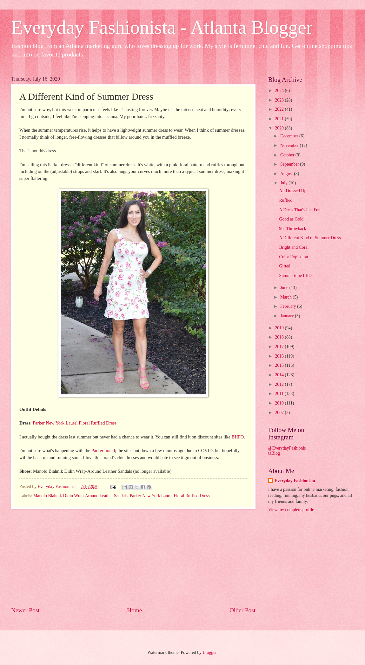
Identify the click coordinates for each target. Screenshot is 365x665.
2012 (280, 384)
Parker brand (103, 450)
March (286, 297)
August (287, 173)
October (287, 155)
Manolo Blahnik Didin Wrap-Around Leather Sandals (80, 495)
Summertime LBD (295, 275)
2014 (280, 374)
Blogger (209, 652)
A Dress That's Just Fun (299, 209)
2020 (280, 128)
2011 (280, 393)
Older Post (242, 610)
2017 (280, 346)
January (287, 315)
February (288, 306)
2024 (280, 90)
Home (134, 610)
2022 (280, 109)
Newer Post (25, 610)
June (284, 287)
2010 (280, 403)
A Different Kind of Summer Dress (310, 237)
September (290, 164)
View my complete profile (291, 509)
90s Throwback (292, 228)
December (289, 136)
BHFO (238, 436)
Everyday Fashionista (295, 480)
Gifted (284, 266)
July (284, 183)
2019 (280, 328)
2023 (280, 100)
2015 (280, 365)
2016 (280, 356)
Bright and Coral (294, 247)
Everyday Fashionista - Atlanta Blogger (162, 27)
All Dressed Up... (294, 190)
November (290, 145)
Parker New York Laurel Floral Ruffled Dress (74, 422)
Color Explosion (293, 256)
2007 (280, 412)
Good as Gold (291, 219)
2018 (280, 337)
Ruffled (285, 200)
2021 (280, 118)
